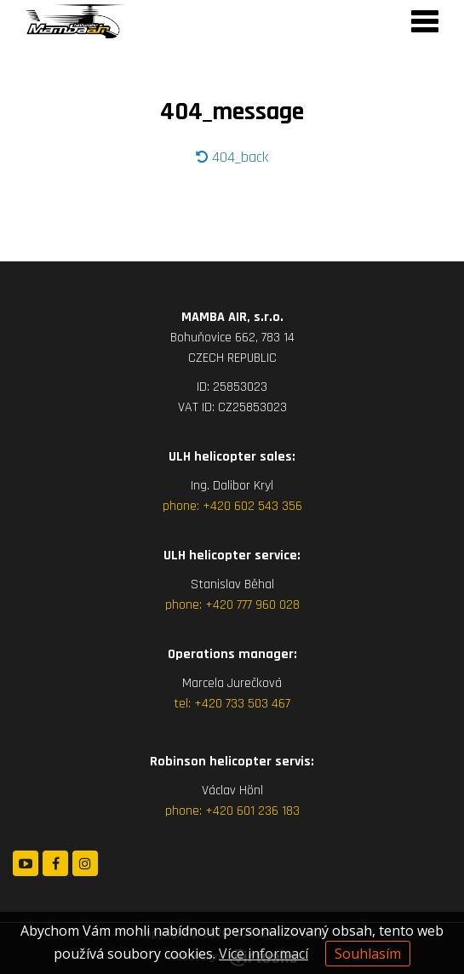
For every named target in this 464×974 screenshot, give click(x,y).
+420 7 (212, 704)
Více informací (263, 953)
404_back (232, 157)
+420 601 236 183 (252, 811)
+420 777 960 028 (252, 605)
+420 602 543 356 (252, 506)
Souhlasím (368, 953)
